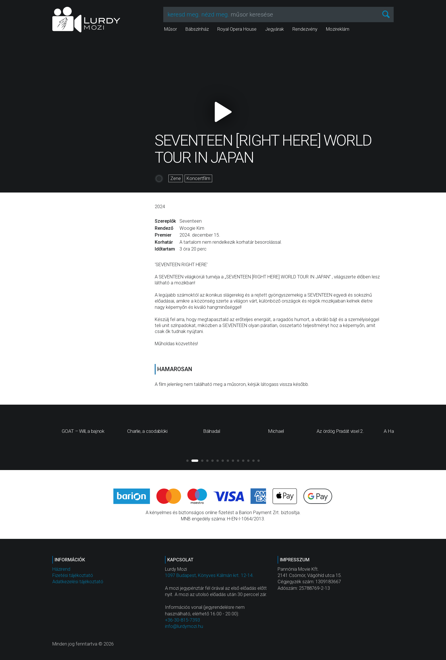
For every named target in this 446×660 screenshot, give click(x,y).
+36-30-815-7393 (182, 620)
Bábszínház (197, 29)
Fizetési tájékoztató (72, 575)
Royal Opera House (237, 29)
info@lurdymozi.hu (184, 626)
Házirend (61, 569)
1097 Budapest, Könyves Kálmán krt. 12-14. (209, 575)
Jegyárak (274, 29)
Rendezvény (304, 29)
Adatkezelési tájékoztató (77, 581)
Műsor (170, 29)
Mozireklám (337, 29)
